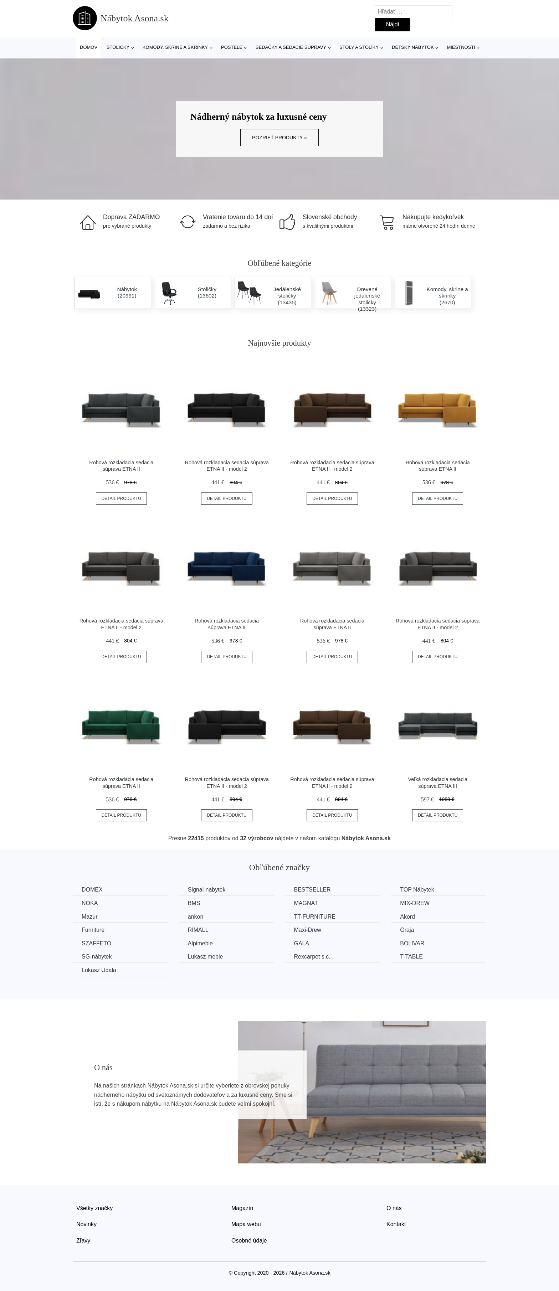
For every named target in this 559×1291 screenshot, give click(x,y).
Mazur (89, 917)
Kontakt (396, 1224)
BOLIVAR (412, 943)
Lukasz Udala (99, 970)
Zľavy (83, 1241)
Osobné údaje (249, 1241)
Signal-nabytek (207, 890)
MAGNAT (306, 903)
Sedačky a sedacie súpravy (291, 47)
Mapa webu (246, 1224)
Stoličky (118, 47)
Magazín (242, 1208)
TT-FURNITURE (314, 917)
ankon (196, 917)
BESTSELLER (312, 890)
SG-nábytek (97, 957)
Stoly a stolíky (359, 47)
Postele (231, 47)
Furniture (93, 930)
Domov (88, 47)
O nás (394, 1208)
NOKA (90, 903)
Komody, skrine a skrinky (175, 47)
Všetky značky (94, 1208)
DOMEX (92, 890)
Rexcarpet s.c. (312, 957)
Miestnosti (461, 47)
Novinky (86, 1224)
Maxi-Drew (307, 930)
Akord (407, 917)
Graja (407, 930)
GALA (301, 943)
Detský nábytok (413, 47)
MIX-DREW (415, 903)
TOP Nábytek (417, 890)
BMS (194, 903)
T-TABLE (411, 957)
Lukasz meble (205, 957)
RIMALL (198, 930)
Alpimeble (200, 943)
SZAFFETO (96, 943)
